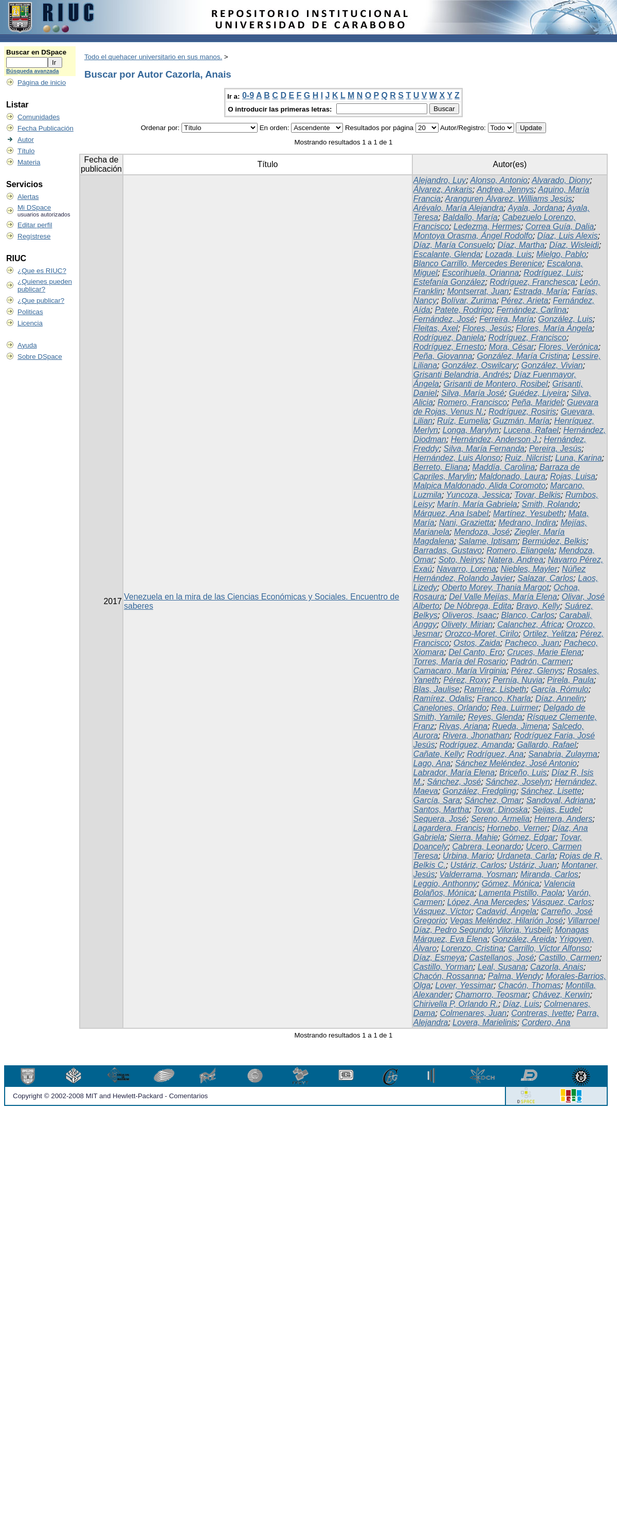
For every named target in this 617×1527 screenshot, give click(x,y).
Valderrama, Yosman (478, 874)
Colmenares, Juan (473, 1013)
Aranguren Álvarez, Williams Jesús (508, 198)
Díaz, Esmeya (439, 957)
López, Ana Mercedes (487, 902)
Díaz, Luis (521, 1003)
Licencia (30, 323)
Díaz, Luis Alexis (567, 235)
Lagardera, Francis (447, 828)
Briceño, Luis (523, 772)
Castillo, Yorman (443, 966)
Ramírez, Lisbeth (495, 689)
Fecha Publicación (45, 128)
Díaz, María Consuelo (453, 245)
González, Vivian (552, 365)
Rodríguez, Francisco (527, 337)
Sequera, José (439, 818)
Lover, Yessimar (464, 985)
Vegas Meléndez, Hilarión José (506, 920)
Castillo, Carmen (569, 957)
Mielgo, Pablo (561, 254)
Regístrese (33, 236)
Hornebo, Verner (517, 828)
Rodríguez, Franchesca (532, 282)
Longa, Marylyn (471, 430)
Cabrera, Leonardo (486, 846)
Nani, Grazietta (466, 522)
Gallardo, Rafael (546, 744)
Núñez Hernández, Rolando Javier (499, 574)
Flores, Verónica (568, 346)
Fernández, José (444, 319)
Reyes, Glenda (495, 717)
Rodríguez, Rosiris (522, 411)
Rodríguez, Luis (552, 272)
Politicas (30, 312)
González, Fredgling (479, 791)
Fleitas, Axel (435, 328)
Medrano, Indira (527, 522)
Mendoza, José (482, 532)
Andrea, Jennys (505, 189)
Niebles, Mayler (529, 569)
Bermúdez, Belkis (554, 541)
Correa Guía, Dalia (559, 226)
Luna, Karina (578, 457)
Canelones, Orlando (449, 707)
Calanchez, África (529, 624)
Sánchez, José (454, 781)
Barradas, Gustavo (447, 550)
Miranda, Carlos (549, 874)
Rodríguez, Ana (495, 754)
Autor (25, 139)
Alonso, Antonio (498, 180)
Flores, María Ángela (554, 328)
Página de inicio (41, 82)
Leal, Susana (501, 966)
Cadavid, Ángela (506, 911)
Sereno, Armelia (500, 818)
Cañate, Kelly (437, 754)
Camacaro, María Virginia (459, 670)
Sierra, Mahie (473, 837)
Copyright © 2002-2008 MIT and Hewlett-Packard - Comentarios (110, 1096)
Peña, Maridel (537, 402)
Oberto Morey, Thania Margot (495, 587)
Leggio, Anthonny (445, 883)
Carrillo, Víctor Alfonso (549, 948)
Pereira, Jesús (555, 448)
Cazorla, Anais (556, 966)
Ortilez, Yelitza (549, 633)
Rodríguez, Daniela (448, 337)
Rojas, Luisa (572, 476)
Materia (28, 162)
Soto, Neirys (461, 559)
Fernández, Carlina (532, 309)
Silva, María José (472, 393)
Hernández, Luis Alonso (456, 457)
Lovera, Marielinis (484, 1022)
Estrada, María (541, 291)
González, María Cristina (522, 356)
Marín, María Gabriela (477, 504)
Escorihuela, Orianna (480, 272)
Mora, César (511, 346)
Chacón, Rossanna (448, 976)
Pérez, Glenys (536, 670)
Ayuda (27, 345)
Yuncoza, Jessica (478, 494)
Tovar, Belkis (537, 494)
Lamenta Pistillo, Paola (520, 892)
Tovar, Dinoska (501, 809)
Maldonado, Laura (512, 476)
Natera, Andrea (515, 559)
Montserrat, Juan (478, 291)
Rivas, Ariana (463, 726)
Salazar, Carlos (546, 578)
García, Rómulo (559, 689)
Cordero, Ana (546, 1022)
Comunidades (38, 117)
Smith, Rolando (550, 504)
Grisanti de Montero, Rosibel (496, 383)
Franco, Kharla (504, 698)
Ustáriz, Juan (533, 865)
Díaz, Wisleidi (574, 245)
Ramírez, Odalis (443, 698)
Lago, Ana (431, 763)
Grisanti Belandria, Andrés (461, 374)
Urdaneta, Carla (526, 855)
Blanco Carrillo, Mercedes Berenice (477, 263)
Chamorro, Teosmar (491, 994)
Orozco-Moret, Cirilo (481, 633)
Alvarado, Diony (561, 180)
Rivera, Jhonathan (476, 735)
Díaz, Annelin (559, 698)
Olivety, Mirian (467, 624)
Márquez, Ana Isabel (450, 513)
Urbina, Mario (467, 855)
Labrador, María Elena (454, 772)
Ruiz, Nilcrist (528, 457)
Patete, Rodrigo (463, 309)
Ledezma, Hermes (487, 226)
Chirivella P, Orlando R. (455, 1003)
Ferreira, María (506, 319)
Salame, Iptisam (488, 541)
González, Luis (565, 319)
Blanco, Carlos (528, 615)
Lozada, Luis (508, 254)
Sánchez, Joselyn (517, 781)
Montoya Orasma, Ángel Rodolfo (473, 235)
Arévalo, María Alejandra (458, 208)
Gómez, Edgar (528, 837)
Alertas (28, 197)
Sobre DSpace (39, 356)
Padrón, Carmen (541, 661)
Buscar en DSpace (36, 52)
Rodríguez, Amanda (476, 744)
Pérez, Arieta (525, 300)
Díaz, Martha (521, 245)
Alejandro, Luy (439, 180)
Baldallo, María (470, 217)
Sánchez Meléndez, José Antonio (516, 763)
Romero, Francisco (472, 402)
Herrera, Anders (563, 818)
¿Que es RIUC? (41, 271)
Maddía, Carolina (504, 467)
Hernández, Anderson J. (495, 439)
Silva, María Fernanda (484, 448)
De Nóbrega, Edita (478, 606)
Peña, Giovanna (443, 356)
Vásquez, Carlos (562, 902)
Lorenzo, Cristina (472, 948)
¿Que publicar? (40, 300)
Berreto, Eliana (440, 467)
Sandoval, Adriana (559, 800)
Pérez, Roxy (465, 680)
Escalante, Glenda (447, 254)
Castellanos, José (501, 957)
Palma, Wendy (514, 976)
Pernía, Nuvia (517, 680)
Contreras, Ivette (541, 1013)
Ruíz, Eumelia (462, 420)
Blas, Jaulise (436, 689)
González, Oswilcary (479, 365)
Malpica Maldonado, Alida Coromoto (479, 485)
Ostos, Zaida (476, 643)
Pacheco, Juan (532, 643)
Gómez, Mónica (510, 883)
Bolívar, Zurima (469, 300)
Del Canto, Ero (475, 652)
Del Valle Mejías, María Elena (503, 596)
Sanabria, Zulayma (562, 754)
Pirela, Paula (570, 680)
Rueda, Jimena (520, 726)
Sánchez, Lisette (551, 791)
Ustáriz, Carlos (477, 865)
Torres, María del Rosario (459, 661)
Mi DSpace (34, 207)
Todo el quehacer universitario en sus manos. (153, 57)
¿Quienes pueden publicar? (44, 285)
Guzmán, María (521, 420)
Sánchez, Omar (492, 800)
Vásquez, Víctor (442, 911)
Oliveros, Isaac (469, 615)
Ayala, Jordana (535, 208)
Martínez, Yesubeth (528, 513)
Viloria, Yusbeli (524, 929)
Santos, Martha (441, 809)
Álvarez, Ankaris (443, 189)
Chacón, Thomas (529, 985)
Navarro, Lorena (466, 569)
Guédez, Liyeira (538, 393)
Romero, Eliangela (520, 550)
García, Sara (436, 800)
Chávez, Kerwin (561, 994)
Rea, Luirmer (514, 707)
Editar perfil (34, 225)
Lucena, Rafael (531, 430)
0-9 (248, 95)
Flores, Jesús (486, 328)
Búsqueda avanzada (32, 71)
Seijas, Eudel (556, 809)
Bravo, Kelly (538, 606)
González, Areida (523, 939)
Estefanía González (449, 282)
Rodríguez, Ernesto (448, 346)
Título (25, 151)
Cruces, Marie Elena (544, 652)
